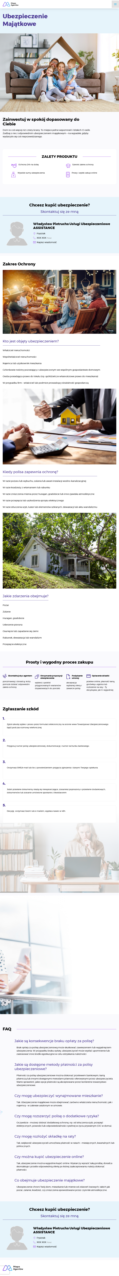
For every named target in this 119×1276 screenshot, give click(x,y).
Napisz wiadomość (47, 242)
